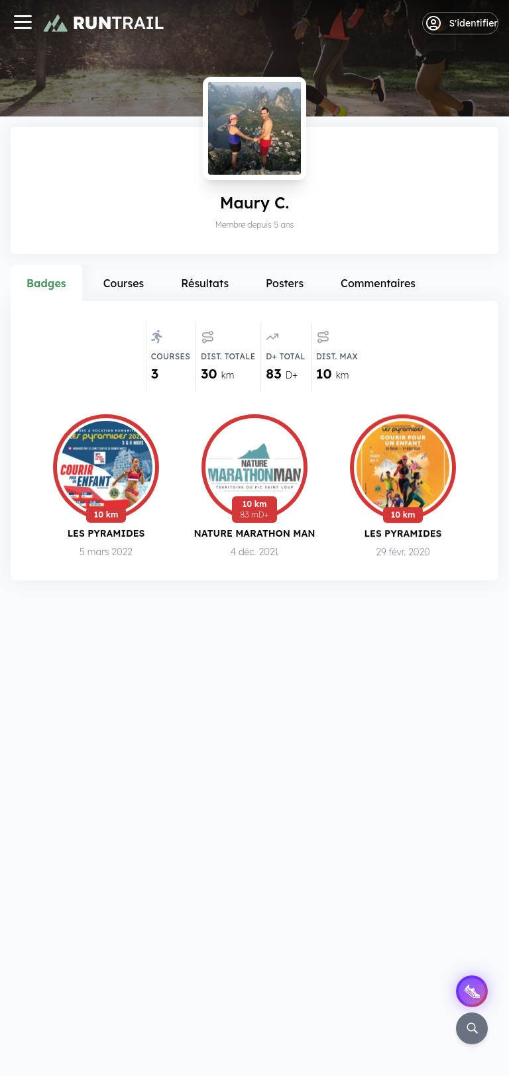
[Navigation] (22, 23)
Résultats (205, 283)
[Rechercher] (472, 1028)
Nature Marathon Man (254, 536)
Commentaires (378, 283)
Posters (285, 283)
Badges (46, 283)
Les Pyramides (106, 535)
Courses (123, 283)
